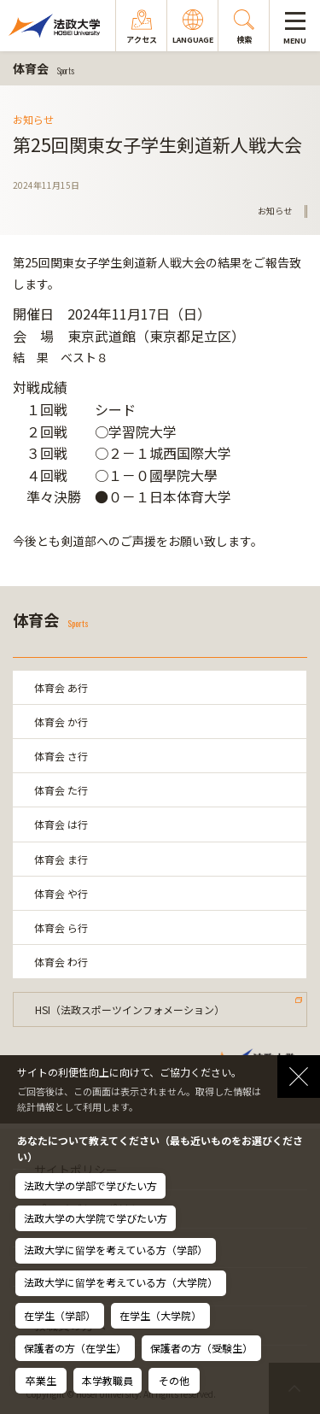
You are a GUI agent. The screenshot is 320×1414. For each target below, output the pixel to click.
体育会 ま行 (61, 859)
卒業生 (41, 1380)
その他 (174, 1380)
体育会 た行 (61, 790)
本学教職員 (107, 1380)
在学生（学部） (60, 1315)
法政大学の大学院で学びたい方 (95, 1218)
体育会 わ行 (61, 961)
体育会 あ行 (61, 687)
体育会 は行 (61, 824)
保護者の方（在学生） (75, 1348)
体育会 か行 (61, 721)
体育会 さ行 (61, 755)
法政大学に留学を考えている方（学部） (115, 1249)
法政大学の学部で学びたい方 (90, 1185)
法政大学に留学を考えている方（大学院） (121, 1282)
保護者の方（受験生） (201, 1348)
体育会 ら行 (61, 927)
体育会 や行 (61, 893)
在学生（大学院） (160, 1315)
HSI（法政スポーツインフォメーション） (129, 1009)
